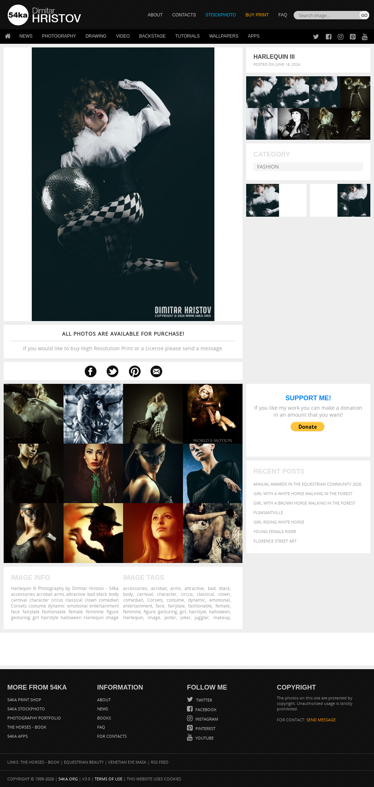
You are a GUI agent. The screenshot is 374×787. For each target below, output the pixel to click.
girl (183, 611)
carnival (145, 594)
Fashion (268, 166)
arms (175, 588)
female (222, 606)
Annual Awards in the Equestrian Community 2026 (307, 484)
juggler (202, 617)
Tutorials (187, 36)
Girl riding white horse (278, 522)
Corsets (155, 600)
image (154, 617)
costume (175, 600)
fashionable (200, 606)
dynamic (196, 600)
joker (185, 617)
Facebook (205, 709)
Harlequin (133, 617)
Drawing (96, 36)
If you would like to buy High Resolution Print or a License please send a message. (123, 341)
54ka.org (68, 779)
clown (224, 594)
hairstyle (197, 611)
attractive (194, 588)
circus (187, 594)
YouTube (204, 738)
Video (123, 36)
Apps (254, 36)
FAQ (282, 15)
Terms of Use (108, 779)
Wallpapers (223, 36)
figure (150, 611)
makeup (221, 617)
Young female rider (274, 531)
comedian (133, 600)
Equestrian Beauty (84, 762)
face (160, 606)
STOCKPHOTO (221, 15)
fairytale (176, 606)
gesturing (167, 611)
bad (211, 588)
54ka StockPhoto (26, 708)
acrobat (159, 588)
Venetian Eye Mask (127, 762)
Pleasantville (268, 512)
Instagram (206, 719)
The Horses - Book (26, 727)
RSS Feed (159, 762)
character (167, 594)
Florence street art (275, 541)
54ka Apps (17, 736)
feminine (132, 611)
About (104, 699)
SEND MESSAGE (321, 719)
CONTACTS (184, 15)
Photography (59, 36)
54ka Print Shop (24, 699)
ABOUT (155, 15)
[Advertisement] (188, 649)
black (224, 588)
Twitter (203, 700)
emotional (219, 600)
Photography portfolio (34, 718)
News (26, 36)
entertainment (137, 606)
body (128, 594)
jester (170, 617)
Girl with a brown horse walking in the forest (304, 503)
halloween (219, 611)
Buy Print (257, 15)
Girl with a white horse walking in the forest (302, 493)
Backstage (152, 36)
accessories (135, 588)
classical (205, 594)
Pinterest (204, 728)
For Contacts (112, 736)
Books (104, 718)
